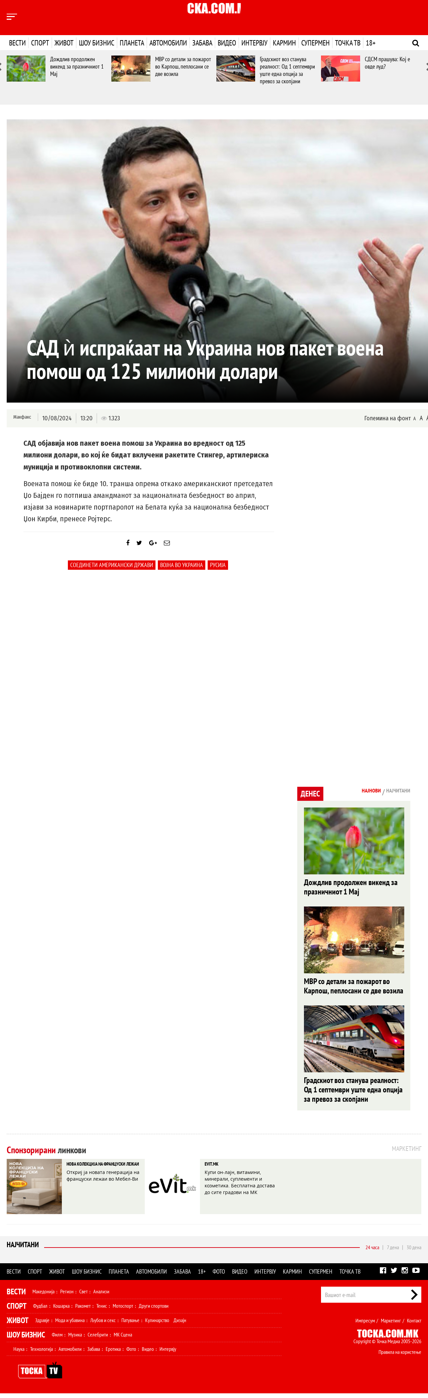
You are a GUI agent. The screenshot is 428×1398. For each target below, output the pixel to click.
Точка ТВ (347, 42)
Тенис (101, 1310)
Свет (83, 1296)
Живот (64, 42)
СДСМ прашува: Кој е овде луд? (387, 62)
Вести (17, 42)
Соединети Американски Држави (111, 571)
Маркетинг (391, 1325)
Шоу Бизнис (26, 1339)
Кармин (284, 42)
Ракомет (83, 1310)
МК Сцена (123, 1339)
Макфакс (21, 417)
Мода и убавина (70, 1324)
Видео (227, 42)
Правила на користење (400, 1356)
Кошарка (61, 1310)
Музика (75, 1339)
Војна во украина (181, 571)
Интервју (254, 42)
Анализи (101, 1296)
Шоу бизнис (96, 42)
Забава (202, 42)
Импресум (365, 1325)
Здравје (42, 1324)
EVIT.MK (216, 1170)
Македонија (43, 1296)
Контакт (414, 1325)
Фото (219, 1276)
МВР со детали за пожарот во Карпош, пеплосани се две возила (183, 66)
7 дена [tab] (393, 1252)
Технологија (41, 1353)
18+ (371, 42)
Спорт (40, 42)
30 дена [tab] (414, 1252)
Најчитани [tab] (394, 791)
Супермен (315, 42)
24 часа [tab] (372, 1252)
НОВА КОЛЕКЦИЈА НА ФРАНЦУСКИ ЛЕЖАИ (98, 1175)
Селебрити (98, 1339)
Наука (18, 1353)
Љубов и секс (103, 1324)
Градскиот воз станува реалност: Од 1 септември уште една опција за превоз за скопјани (287, 70)
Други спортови (154, 1310)
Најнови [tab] (360, 791)
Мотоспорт (123, 1310)
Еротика (113, 1353)
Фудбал (40, 1310)
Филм (57, 1339)
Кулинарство (157, 1324)
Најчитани (24, 1252)
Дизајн (180, 1324)
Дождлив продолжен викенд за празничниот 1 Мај (77, 66)
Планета (132, 42)
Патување (130, 1324)
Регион (67, 1296)
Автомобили (168, 42)
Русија (218, 571)
